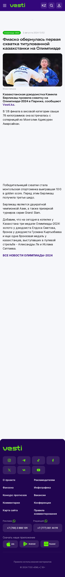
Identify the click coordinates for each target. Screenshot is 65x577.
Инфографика (42, 487)
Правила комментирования (45, 512)
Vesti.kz (8, 104)
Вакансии (40, 495)
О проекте (9, 479)
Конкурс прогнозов (15, 495)
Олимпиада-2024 (11, 33)
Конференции (42, 502)
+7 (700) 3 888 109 (17, 528)
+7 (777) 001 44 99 (47, 528)
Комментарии (11, 502)
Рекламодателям (44, 479)
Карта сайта (10, 510)
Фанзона (8, 487)
